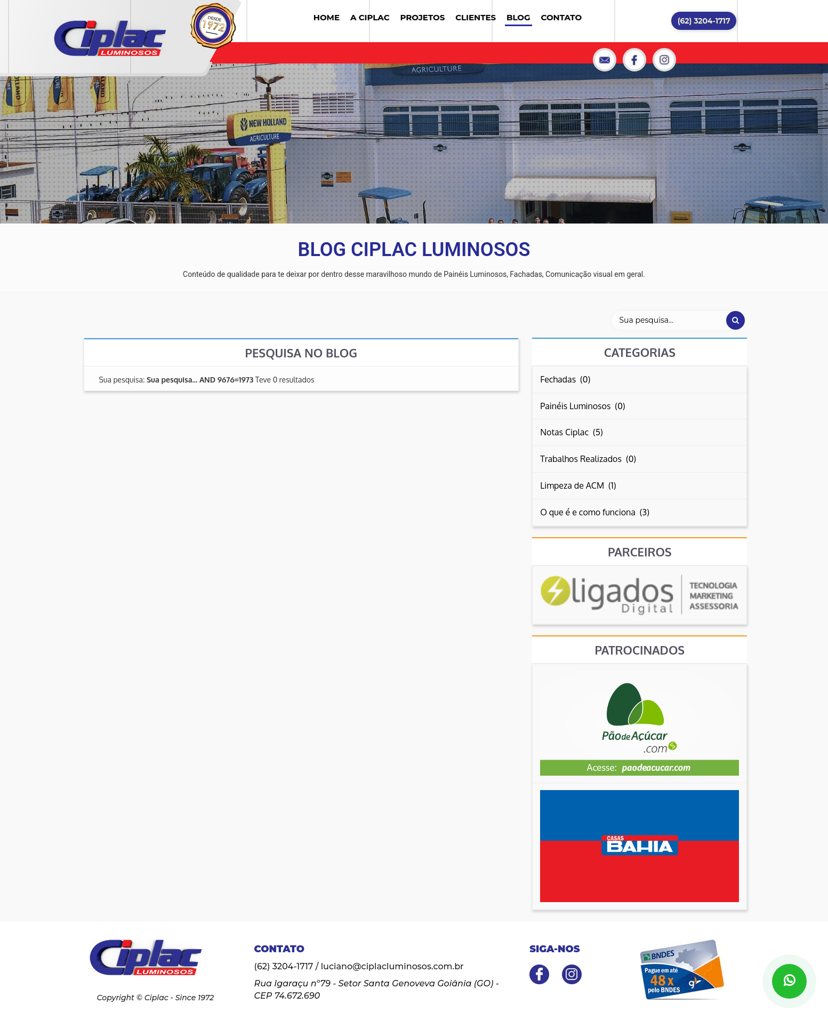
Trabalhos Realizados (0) (588, 458)
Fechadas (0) (565, 379)
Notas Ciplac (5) (571, 432)
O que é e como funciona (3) (594, 512)
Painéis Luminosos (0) (582, 406)
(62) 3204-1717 (704, 21)
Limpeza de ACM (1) (578, 485)
